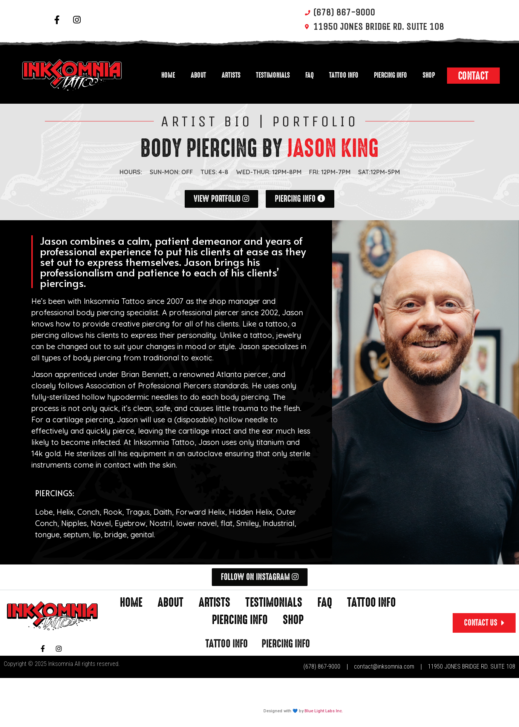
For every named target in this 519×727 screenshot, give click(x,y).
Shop (429, 75)
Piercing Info (390, 75)
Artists (231, 75)
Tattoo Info (343, 75)
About (198, 75)
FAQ (309, 75)
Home (168, 75)
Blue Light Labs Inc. (324, 711)
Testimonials (273, 75)
